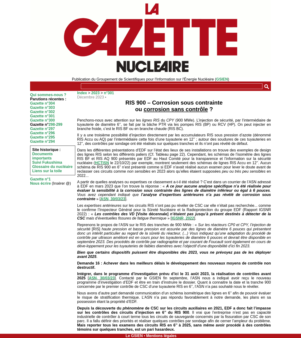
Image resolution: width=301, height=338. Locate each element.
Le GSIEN (134, 336)
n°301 (109, 93)
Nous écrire (40, 183)
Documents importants (42, 156)
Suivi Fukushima (47, 162)
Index (82, 93)
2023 (95, 93)
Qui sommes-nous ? (48, 95)
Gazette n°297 (42, 129)
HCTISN (102, 163)
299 (59, 124)
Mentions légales (161, 336)
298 (51, 124)
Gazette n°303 (42, 108)
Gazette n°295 (42, 137)
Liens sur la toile (47, 171)
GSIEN (222, 79)
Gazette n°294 (42, 141)
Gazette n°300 (42, 120)
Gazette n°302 (42, 112)
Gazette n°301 (42, 116)
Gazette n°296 (42, 133)
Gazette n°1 (40, 179)
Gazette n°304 (42, 103)
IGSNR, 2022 (183, 218)
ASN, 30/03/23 (113, 199)
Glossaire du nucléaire (52, 167)
